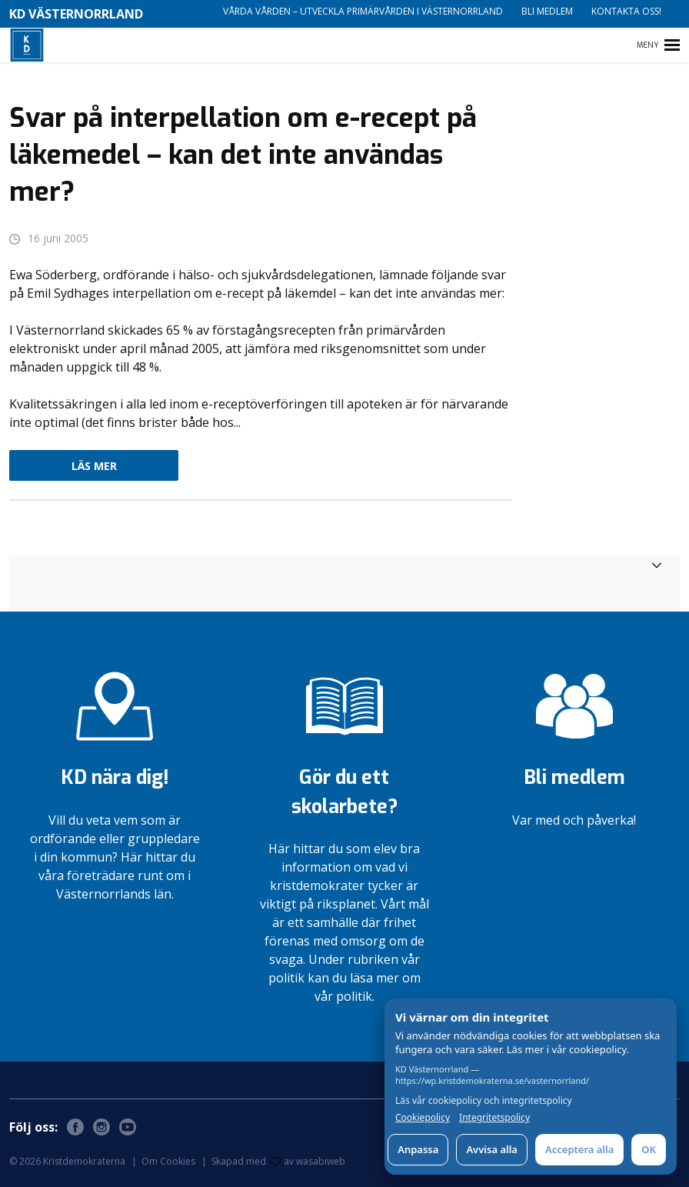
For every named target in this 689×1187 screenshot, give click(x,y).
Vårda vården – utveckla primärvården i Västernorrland (363, 11)
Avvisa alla (492, 1149)
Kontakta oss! (626, 11)
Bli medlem (547, 11)
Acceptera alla (579, 1149)
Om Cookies (168, 1161)
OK (648, 1149)
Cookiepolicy (422, 1118)
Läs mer (94, 465)
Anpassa (418, 1149)
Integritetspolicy (494, 1118)
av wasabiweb (307, 1161)
